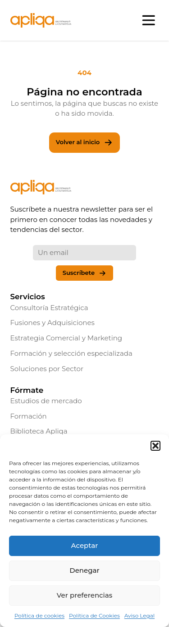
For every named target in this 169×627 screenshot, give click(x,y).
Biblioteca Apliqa (39, 431)
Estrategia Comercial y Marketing (66, 338)
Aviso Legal (139, 615)
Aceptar (84, 545)
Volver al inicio (84, 142)
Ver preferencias (84, 595)
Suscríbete (85, 273)
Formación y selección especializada (71, 353)
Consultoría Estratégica (49, 307)
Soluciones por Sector (47, 368)
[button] (155, 445)
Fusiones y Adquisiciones (52, 322)
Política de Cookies (94, 615)
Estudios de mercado (46, 400)
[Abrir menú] (149, 20)
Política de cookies (39, 615)
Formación (28, 416)
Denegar (84, 570)
